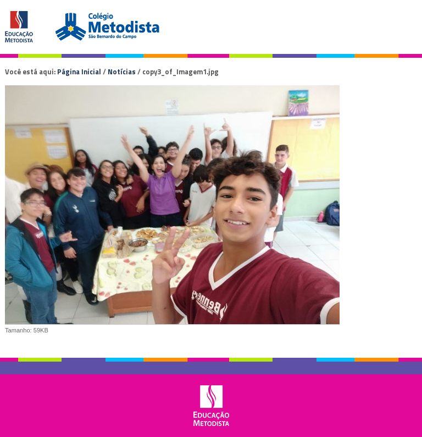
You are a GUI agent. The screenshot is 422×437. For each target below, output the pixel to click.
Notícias (122, 71)
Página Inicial (79, 71)
